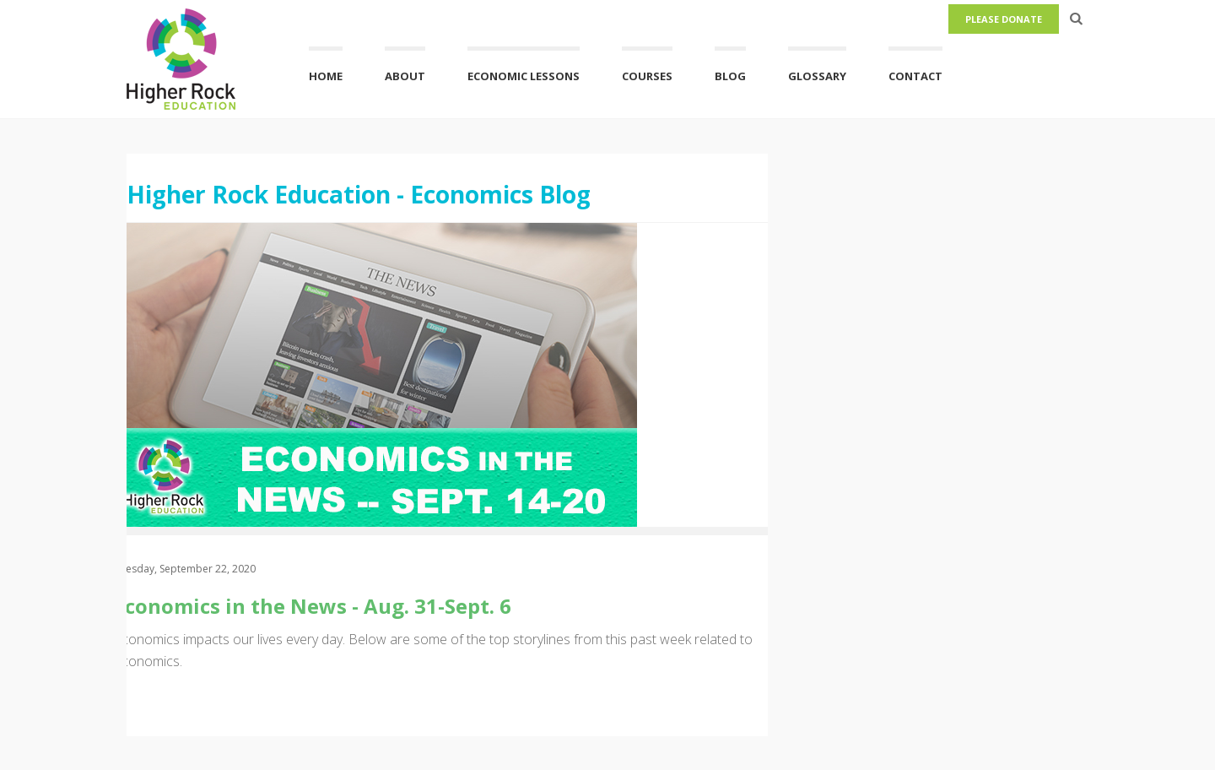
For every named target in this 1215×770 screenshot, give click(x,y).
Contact (915, 76)
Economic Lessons (523, 76)
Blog (730, 76)
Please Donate (1003, 19)
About (405, 76)
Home (326, 76)
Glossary (817, 76)
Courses (647, 76)
